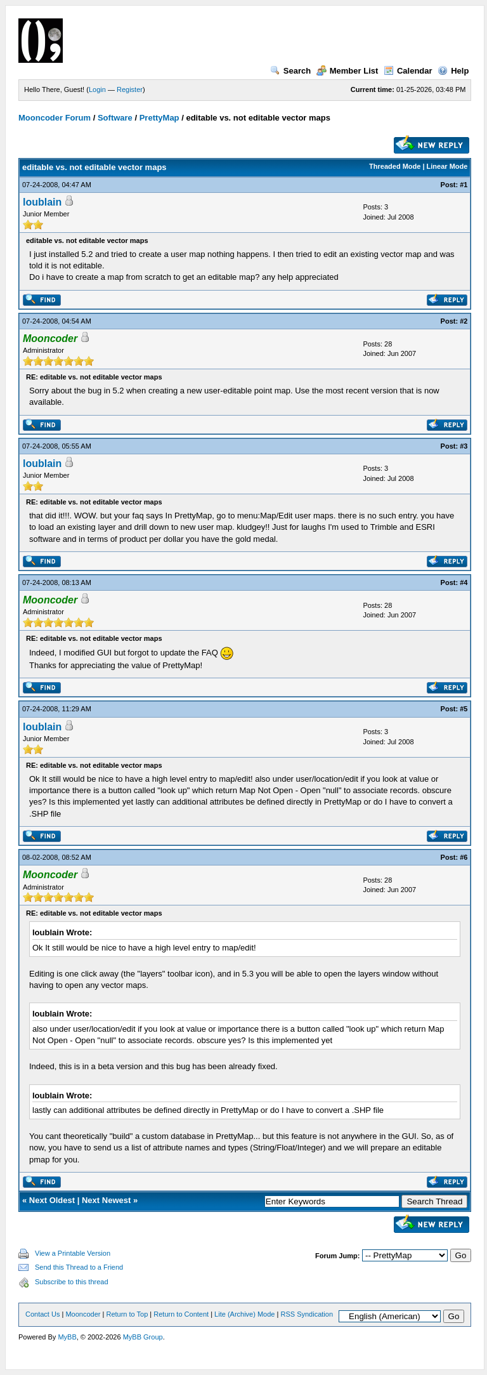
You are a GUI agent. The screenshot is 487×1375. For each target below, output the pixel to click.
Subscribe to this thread (71, 1282)
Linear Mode (447, 166)
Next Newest (106, 1200)
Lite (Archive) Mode (244, 1314)
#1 (463, 184)
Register (130, 89)
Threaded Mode (394, 166)
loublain (42, 202)
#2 (463, 321)
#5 (463, 709)
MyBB (67, 1337)
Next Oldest (52, 1200)
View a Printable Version (72, 1253)
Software (115, 117)
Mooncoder (82, 1314)
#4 (463, 582)
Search (290, 71)
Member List (347, 71)
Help (453, 71)
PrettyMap (159, 117)
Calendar (408, 71)
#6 (463, 857)
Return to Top (127, 1314)
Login (97, 89)
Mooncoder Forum (54, 117)
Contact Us (42, 1314)
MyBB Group (143, 1337)
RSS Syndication (306, 1314)
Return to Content (181, 1314)
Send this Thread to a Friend (79, 1267)
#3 (463, 446)
